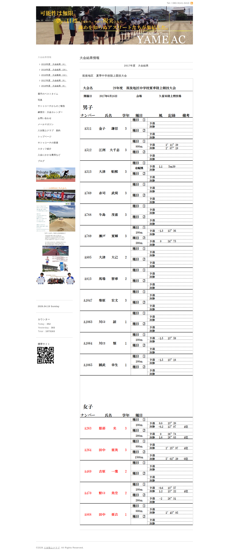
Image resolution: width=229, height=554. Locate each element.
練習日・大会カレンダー (50, 112)
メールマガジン (46, 124)
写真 (40, 100)
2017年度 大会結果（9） (53, 80)
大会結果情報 (44, 57)
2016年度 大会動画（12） (54, 75)
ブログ (41, 161)
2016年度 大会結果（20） (54, 70)
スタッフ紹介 (44, 149)
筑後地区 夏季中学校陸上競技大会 (104, 75)
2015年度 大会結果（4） (53, 64)
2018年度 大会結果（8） (53, 86)
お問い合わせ (44, 118)
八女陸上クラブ (52, 547)
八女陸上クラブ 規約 (49, 130)
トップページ (44, 136)
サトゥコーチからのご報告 (51, 106)
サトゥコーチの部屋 (48, 143)
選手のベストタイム (48, 94)
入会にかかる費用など (49, 155)
